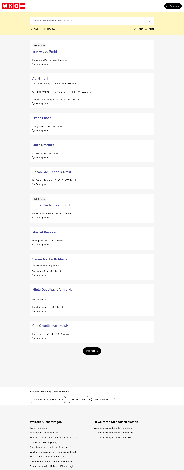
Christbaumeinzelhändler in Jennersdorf (50, 447)
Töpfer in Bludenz (39, 428)
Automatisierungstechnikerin (48, 399)
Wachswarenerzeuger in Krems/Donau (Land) (53, 452)
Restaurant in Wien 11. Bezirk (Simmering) (51, 466)
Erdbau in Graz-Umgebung (43, 442)
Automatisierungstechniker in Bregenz (113, 433)
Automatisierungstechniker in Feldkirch (114, 438)
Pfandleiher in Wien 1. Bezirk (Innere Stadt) (51, 461)
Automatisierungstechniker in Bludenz (113, 428)
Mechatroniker (78, 399)
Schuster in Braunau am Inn (44, 433)
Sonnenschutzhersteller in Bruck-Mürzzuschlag (54, 438)
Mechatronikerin (103, 399)
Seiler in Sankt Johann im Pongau (47, 457)
